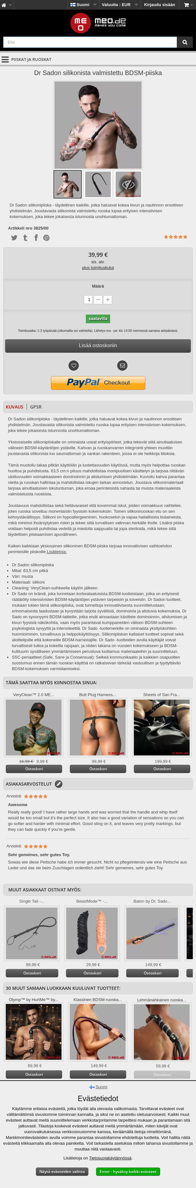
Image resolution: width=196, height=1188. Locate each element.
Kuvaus (14, 407)
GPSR (36, 407)
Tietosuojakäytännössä (110, 1158)
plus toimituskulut (98, 267)
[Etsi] (185, 42)
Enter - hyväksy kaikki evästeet (128, 1171)
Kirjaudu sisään (159, 4)
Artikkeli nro (20, 228)
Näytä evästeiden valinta (62, 1171)
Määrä (98, 286)
